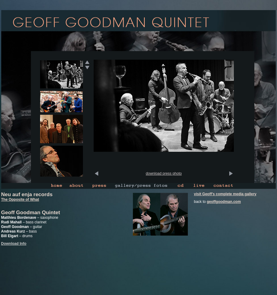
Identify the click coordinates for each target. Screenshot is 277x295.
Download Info (14, 243)
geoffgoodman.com (224, 202)
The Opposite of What (20, 199)
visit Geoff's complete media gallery (225, 194)
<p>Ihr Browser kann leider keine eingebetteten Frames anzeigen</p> (164, 118)
